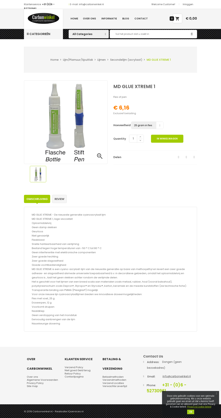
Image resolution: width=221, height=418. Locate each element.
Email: (151, 376)
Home (74, 18)
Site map (32, 386)
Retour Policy (73, 373)
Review (59, 199)
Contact (141, 18)
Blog (125, 18)
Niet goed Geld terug (78, 370)
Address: (153, 362)
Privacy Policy (35, 383)
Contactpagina (74, 376)
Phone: (151, 385)
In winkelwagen (167, 138)
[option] (38, 174)
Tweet (186, 157)
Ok (190, 412)
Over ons (89, 18)
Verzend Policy (74, 367)
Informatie (109, 18)
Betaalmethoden (113, 377)
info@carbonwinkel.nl (177, 376)
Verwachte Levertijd (115, 386)
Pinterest (194, 157)
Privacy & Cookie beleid (199, 406)
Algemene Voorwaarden (42, 380)
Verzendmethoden (114, 380)
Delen (178, 157)
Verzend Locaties (113, 383)
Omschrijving (37, 199)
